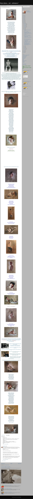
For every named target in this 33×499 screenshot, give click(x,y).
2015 (24, 19)
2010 (24, 50)
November (25, 24)
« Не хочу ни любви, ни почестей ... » (8, 488)
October (25, 25)
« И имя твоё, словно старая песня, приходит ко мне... (28, 36)
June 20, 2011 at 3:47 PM (5, 459)
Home (11, 463)
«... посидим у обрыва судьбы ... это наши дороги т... (28, 41)
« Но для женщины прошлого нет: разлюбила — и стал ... (27, 32)
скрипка (23, 62)
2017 (24, 17)
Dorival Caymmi (24, 57)
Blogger (20, 497)
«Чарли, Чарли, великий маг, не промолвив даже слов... (27, 43)
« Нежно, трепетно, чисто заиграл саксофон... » (11, 55)
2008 (24, 52)
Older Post (19, 463)
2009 (24, 51)
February (25, 48)
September (25, 26)
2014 (24, 20)
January (25, 49)
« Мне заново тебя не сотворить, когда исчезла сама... (27, 44)
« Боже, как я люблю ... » (26, 31)
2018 (24, 16)
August (25, 27)
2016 (24, 18)
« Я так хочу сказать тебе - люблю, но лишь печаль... (27, 40)
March (24, 47)
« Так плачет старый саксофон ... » (11, 56)
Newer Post (3, 463)
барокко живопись (25, 60)
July (24, 28)
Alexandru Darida (24, 56)
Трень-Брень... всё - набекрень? (9, 3)
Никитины (24, 61)
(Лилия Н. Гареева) (11, 422)
